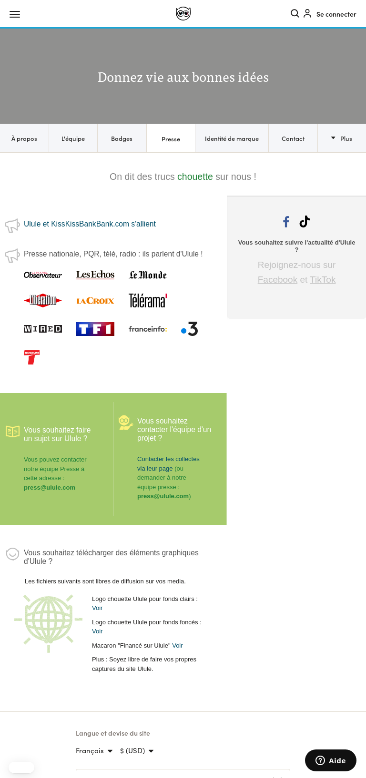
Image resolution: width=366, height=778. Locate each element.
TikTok (323, 280)
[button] (21, 767)
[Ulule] (183, 13)
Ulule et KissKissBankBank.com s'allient (90, 224)
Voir (97, 607)
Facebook (277, 280)
